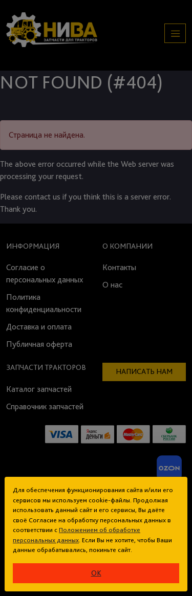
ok (96, 573)
